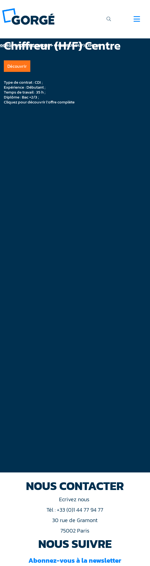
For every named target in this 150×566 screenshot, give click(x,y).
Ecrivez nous (75, 499)
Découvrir (17, 66)
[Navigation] (136, 19)
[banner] (28, 16)
